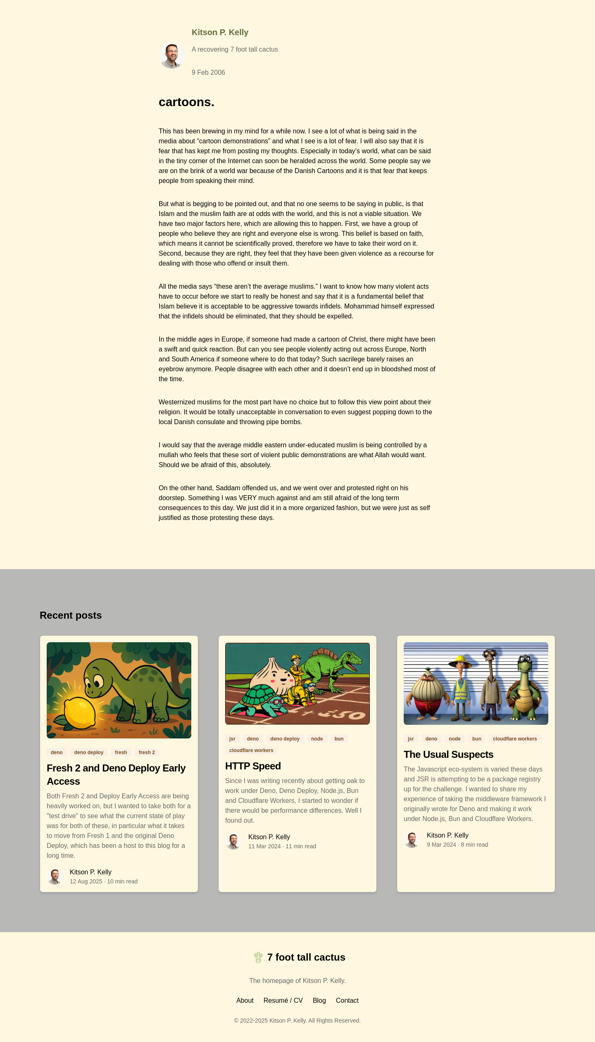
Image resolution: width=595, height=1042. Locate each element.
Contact (347, 1000)
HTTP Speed (253, 765)
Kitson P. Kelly (220, 32)
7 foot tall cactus (297, 957)
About (245, 1000)
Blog (319, 1000)
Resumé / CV (283, 1000)
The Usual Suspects (448, 754)
